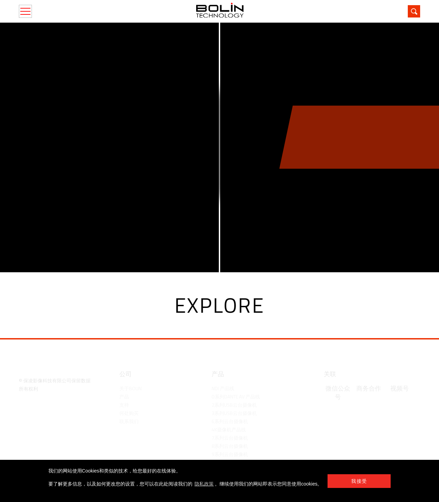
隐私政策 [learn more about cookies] (204, 484)
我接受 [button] (359, 481)
